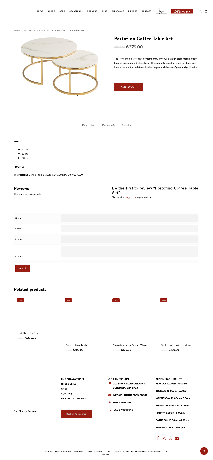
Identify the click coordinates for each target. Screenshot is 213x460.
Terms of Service (114, 451)
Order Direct (69, 384)
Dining (51, 11)
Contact (147, 11)
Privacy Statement (95, 451)
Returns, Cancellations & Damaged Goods (143, 451)
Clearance (118, 11)
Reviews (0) (108, 125)
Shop (104, 11)
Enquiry (126, 125)
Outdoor (92, 11)
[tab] (88, 125)
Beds (62, 11)
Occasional (76, 11)
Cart (64, 388)
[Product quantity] (117, 75)
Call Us (161, 11)
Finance (132, 11)
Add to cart (129, 86)
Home (17, 30)
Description (88, 125)
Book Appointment (182, 11)
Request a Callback (74, 398)
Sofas (40, 11)
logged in (131, 197)
